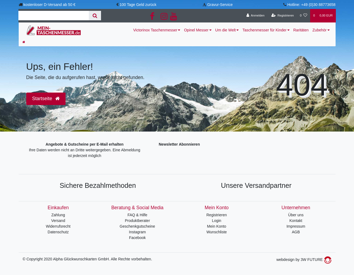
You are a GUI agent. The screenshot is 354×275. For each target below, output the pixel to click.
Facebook (137, 237)
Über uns (296, 215)
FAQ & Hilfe (137, 215)
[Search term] (53, 15)
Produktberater (137, 220)
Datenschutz (58, 232)
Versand (58, 220)
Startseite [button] (46, 98)
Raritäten (301, 30)
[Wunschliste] (303, 15)
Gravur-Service (220, 4)
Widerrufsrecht (58, 226)
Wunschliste (216, 232)
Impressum (296, 226)
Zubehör (320, 30)
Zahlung (58, 215)
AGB (296, 232)
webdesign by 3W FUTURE (303, 259)
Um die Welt (225, 30)
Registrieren (216, 215)
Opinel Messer (196, 30)
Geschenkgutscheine (137, 226)
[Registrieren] (282, 15)
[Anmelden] (255, 15)
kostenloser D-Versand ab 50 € (49, 4)
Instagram (137, 232)
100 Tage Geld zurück (137, 4)
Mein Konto (216, 226)
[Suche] (95, 15)
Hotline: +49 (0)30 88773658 (311, 4)
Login (216, 220)
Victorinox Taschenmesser (155, 30)
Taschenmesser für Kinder (264, 30)
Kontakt (296, 220)
